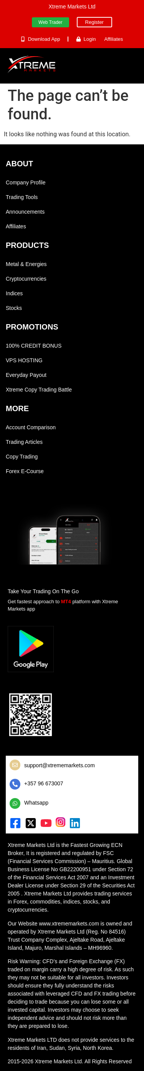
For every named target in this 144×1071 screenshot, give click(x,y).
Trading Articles (24, 442)
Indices (14, 293)
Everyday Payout (26, 375)
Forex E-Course (25, 471)
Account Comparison (31, 427)
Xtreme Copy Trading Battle (39, 390)
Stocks (14, 308)
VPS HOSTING (24, 360)
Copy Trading (22, 457)
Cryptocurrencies (26, 279)
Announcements (25, 212)
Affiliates (16, 226)
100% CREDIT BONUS (33, 346)
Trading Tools (22, 197)
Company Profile (26, 182)
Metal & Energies (26, 264)
